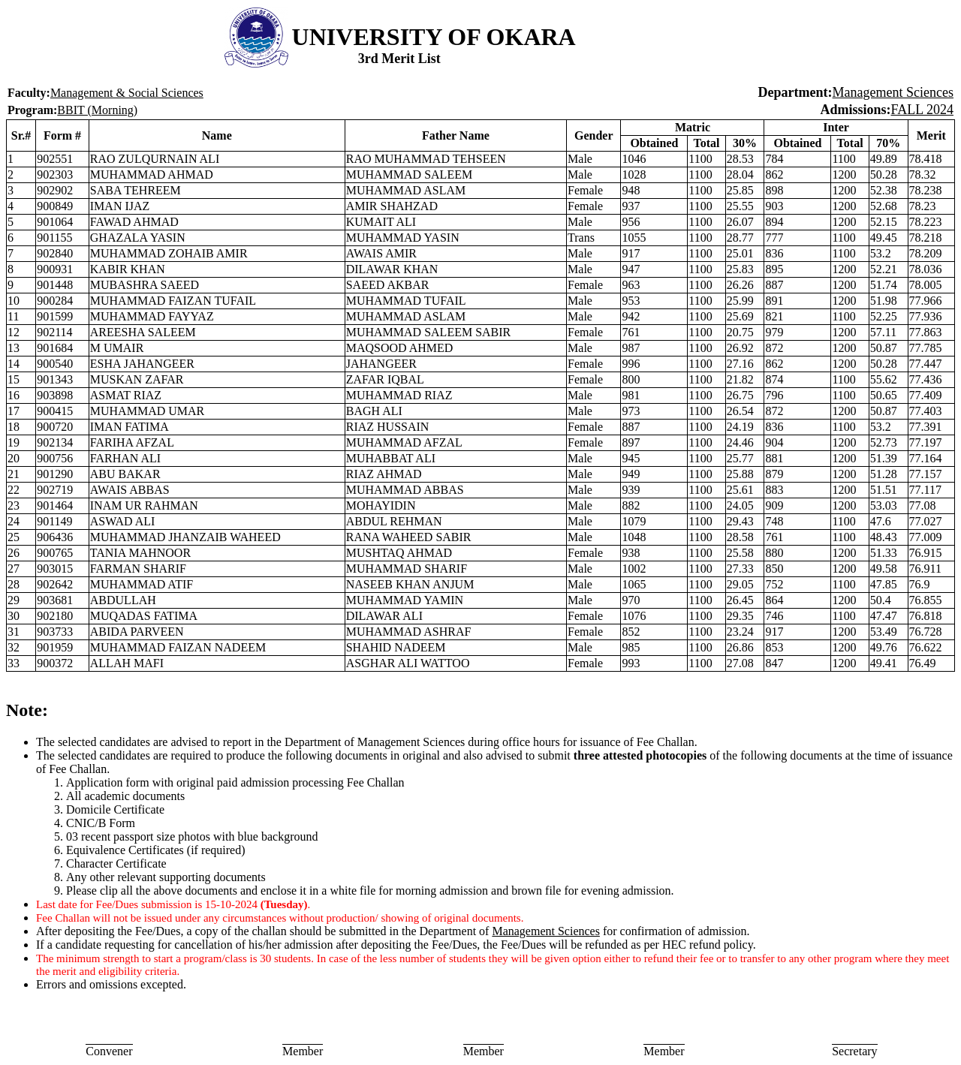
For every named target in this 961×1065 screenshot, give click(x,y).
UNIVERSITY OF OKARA (434, 36)
